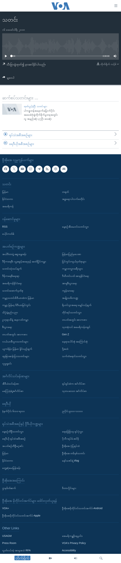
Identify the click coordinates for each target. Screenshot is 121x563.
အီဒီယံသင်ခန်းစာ (10, 383)
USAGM (7, 535)
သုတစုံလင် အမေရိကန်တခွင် (76, 326)
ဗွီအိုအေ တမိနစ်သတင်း (73, 453)
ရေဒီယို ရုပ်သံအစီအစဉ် (14, 438)
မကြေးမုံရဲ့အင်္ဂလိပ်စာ (12, 391)
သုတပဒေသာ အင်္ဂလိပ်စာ (74, 391)
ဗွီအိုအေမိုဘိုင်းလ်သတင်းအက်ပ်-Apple (21, 515)
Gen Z (65, 334)
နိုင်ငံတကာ (7, 198)
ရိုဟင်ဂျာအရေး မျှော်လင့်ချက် (77, 305)
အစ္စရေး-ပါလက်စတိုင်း (73, 198)
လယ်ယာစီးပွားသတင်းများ (15, 341)
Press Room (9, 543)
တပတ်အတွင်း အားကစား (14, 334)
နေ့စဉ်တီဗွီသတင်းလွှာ (13, 431)
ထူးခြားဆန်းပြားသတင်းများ (15, 356)
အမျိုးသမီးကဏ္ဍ (70, 297)
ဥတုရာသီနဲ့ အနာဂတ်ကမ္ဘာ (15, 319)
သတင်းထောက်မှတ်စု (12, 290)
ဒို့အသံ (65, 348)
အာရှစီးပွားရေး (69, 283)
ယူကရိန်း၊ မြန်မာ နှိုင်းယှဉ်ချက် (17, 348)
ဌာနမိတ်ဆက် (9, 488)
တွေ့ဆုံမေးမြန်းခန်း (11, 467)
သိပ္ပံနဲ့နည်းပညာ (10, 312)
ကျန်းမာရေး (68, 290)
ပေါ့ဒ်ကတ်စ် (8, 233)
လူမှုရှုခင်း (7, 363)
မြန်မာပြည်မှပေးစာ (71, 253)
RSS (5, 226)
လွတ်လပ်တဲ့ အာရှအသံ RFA (16, 550)
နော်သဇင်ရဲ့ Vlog (70, 460)
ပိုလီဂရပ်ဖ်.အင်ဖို (70, 438)
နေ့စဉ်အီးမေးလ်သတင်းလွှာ (75, 226)
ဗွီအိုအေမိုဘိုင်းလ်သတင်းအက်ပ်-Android (82, 508)
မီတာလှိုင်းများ (69, 488)
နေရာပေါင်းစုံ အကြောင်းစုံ (75, 341)
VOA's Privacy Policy (74, 543)
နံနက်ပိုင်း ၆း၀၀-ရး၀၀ (13, 411)
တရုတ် (65, 191)
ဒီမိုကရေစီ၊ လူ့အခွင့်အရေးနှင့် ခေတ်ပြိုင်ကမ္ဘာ (24, 261)
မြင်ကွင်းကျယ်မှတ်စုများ (74, 261)
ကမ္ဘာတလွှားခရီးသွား (72, 268)
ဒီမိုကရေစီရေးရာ (10, 275)
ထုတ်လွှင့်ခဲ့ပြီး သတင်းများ (35, 106)
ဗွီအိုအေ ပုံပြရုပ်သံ (71, 445)
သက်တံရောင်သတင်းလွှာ (74, 356)
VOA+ (5, 508)
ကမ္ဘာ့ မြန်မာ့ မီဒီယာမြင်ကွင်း (16, 305)
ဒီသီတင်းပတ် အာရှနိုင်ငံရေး (75, 275)
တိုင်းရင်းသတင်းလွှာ (72, 312)
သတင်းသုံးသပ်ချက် (12, 268)
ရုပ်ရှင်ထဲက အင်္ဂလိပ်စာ (73, 383)
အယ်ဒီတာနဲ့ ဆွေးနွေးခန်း (14, 253)
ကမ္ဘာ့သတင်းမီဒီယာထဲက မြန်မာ (18, 297)
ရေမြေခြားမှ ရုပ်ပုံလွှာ (72, 431)
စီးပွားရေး (7, 326)
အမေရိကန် (8, 206)
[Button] (8, 78)
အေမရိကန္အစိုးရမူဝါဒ (72, 535)
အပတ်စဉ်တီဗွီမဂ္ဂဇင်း (12, 445)
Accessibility (69, 550)
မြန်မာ (5, 191)
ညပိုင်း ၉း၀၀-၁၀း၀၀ (72, 411)
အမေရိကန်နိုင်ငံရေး (12, 283)
